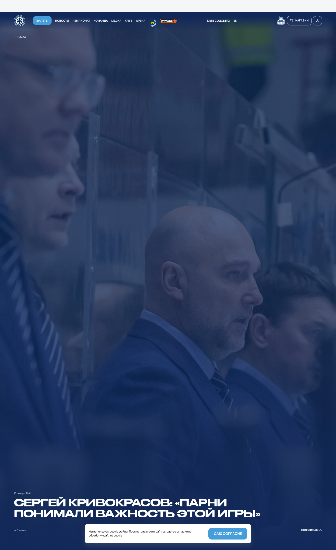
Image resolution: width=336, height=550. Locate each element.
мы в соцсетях (218, 20)
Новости (62, 20)
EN (235, 20)
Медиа (116, 20)
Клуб (129, 20)
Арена (140, 20)
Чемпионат (81, 20)
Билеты (42, 20)
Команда (101, 20)
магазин (299, 20)
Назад (20, 36)
